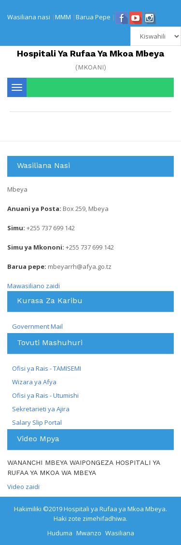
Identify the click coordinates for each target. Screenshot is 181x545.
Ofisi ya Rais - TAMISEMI (46, 368)
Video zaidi (23, 486)
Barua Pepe (93, 17)
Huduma (59, 533)
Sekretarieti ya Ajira (41, 409)
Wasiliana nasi (28, 17)
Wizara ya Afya (34, 381)
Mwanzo (88, 533)
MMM (63, 17)
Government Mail (37, 326)
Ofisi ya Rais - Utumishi (45, 395)
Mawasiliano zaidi (33, 285)
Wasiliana (119, 533)
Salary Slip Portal (37, 422)
